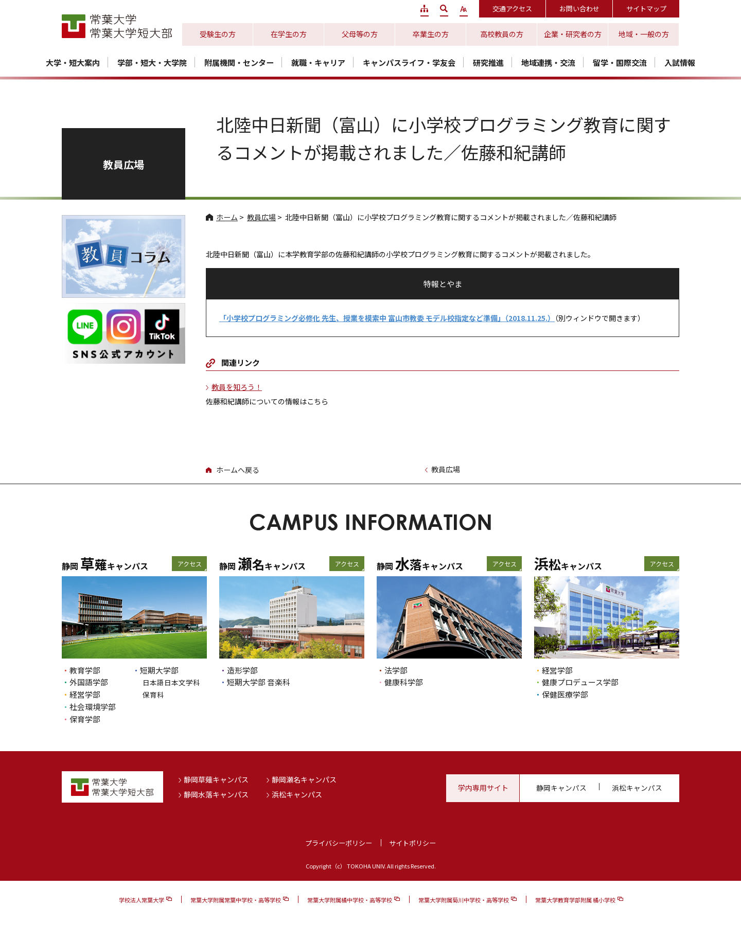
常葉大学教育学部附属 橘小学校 (575, 900)
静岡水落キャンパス (216, 794)
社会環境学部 (92, 706)
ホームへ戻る (237, 470)
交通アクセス (512, 8)
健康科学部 (403, 682)
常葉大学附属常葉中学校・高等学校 (235, 900)
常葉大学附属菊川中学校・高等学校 (463, 900)
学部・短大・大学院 (152, 62)
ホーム (227, 217)
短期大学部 (159, 670)
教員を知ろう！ (236, 387)
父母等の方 (360, 34)
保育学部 (84, 719)
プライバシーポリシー (338, 843)
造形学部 (242, 670)
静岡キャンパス (561, 788)
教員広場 (261, 217)
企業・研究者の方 (573, 34)
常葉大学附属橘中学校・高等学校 (349, 900)
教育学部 (84, 670)
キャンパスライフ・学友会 (409, 62)
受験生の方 (218, 34)
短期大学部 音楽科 (258, 682)
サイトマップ (646, 8)
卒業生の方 (431, 34)
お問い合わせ (579, 8)
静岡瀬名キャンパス (304, 779)
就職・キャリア (318, 62)
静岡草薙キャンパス (216, 779)
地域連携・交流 (548, 62)
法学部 (396, 670)
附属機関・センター (239, 62)
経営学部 (84, 694)
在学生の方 (289, 34)
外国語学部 (88, 682)
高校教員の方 (501, 34)
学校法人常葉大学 (141, 900)
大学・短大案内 (73, 62)
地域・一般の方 (644, 34)
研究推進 (488, 62)
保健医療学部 (565, 694)
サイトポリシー (412, 843)
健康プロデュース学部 (580, 682)
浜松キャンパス (297, 794)
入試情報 (679, 62)
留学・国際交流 (620, 62)
